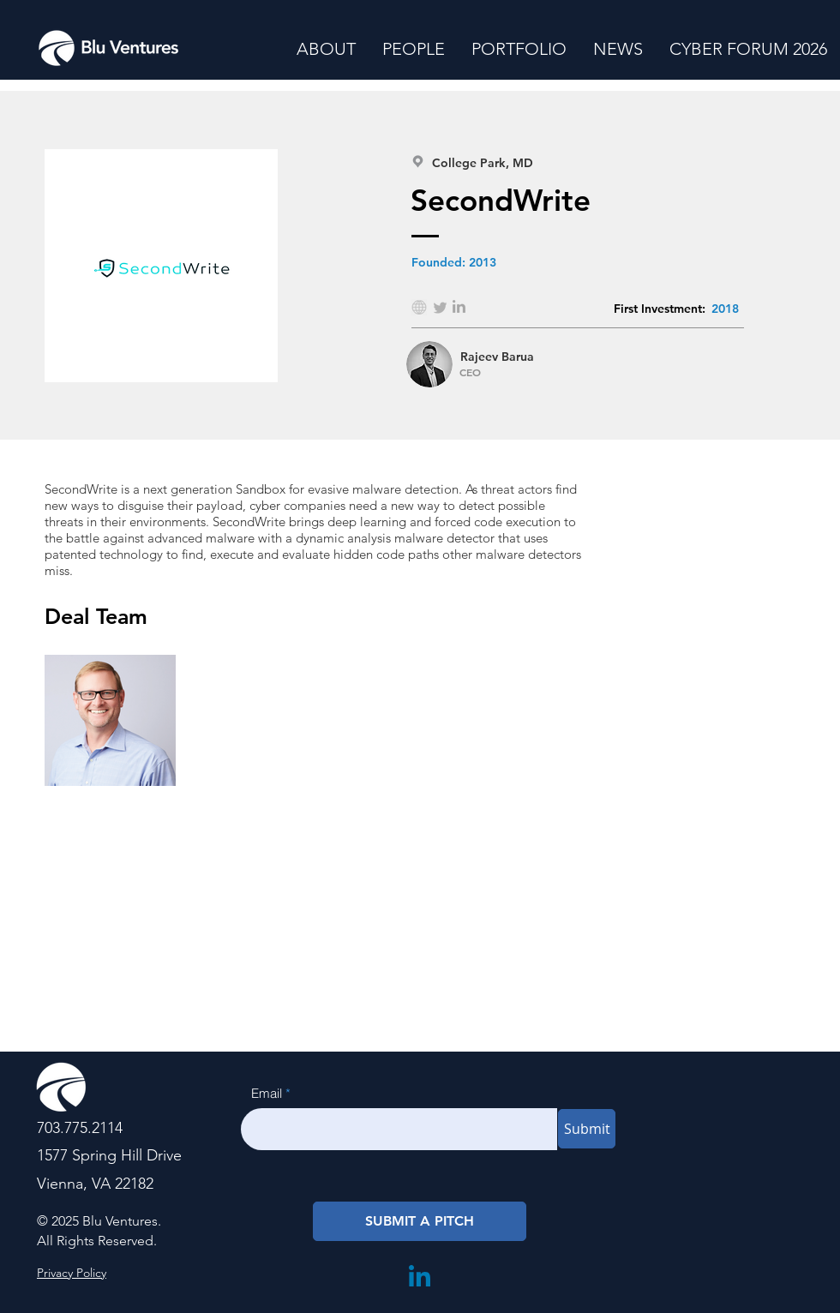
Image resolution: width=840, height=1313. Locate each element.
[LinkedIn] (419, 1275)
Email (266, 1093)
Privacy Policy (71, 1272)
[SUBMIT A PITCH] (419, 1221)
